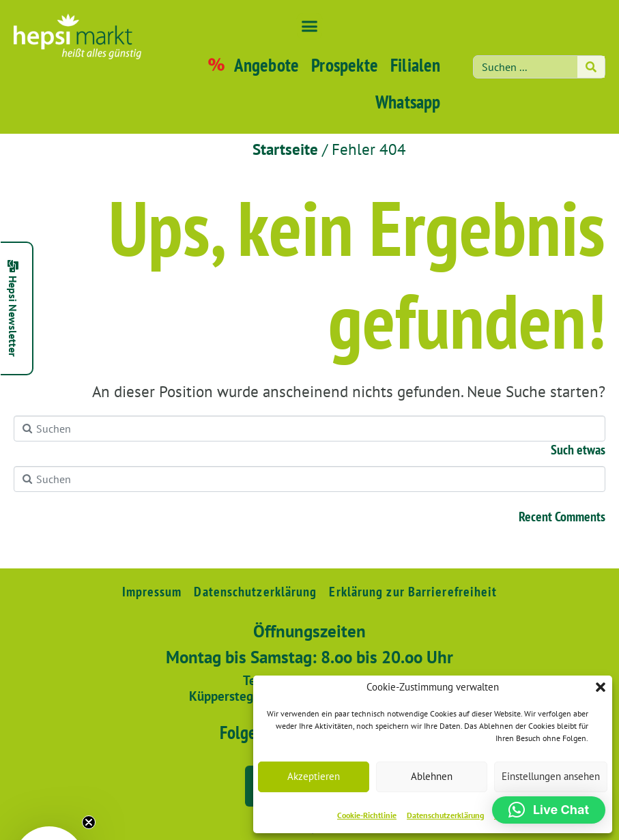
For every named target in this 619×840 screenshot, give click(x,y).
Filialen (415, 64)
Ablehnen (431, 776)
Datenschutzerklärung (445, 815)
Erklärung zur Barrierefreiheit (413, 591)
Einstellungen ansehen (551, 776)
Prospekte (344, 64)
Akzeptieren (313, 776)
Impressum (152, 591)
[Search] (591, 67)
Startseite (285, 149)
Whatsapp (408, 101)
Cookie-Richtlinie (367, 815)
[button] (600, 687)
